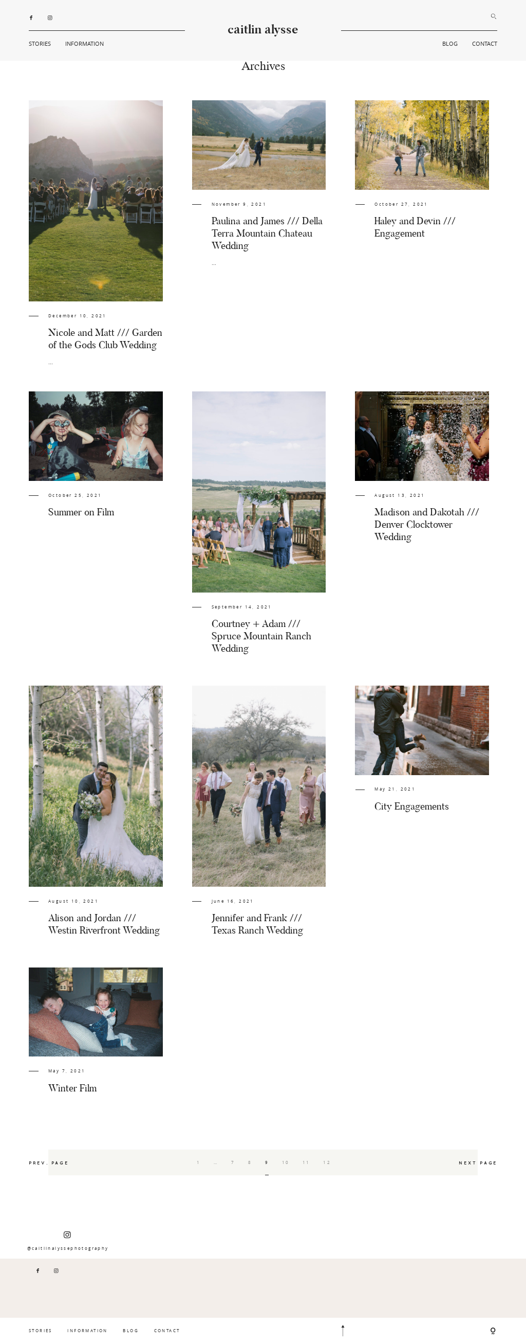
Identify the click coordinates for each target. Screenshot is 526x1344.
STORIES (40, 43)
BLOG (450, 43)
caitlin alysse (263, 30)
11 (306, 1162)
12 (327, 1162)
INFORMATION (84, 43)
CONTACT (484, 43)
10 (286, 1162)
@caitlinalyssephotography (68, 1240)
